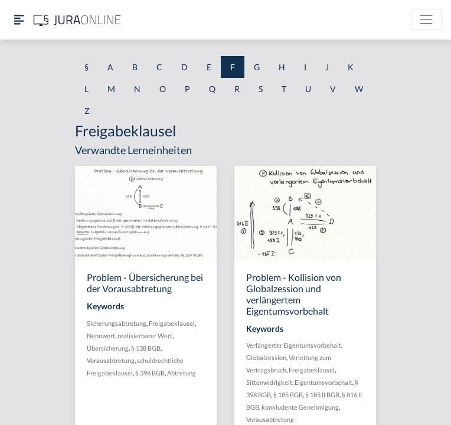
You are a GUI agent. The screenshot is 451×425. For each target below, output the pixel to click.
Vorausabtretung (111, 360)
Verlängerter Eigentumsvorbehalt (293, 345)
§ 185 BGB (288, 394)
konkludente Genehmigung (300, 407)
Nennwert (101, 335)
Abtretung (181, 373)
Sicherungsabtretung (116, 323)
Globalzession (266, 357)
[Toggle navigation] (426, 19)
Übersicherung (108, 348)
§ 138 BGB (146, 348)
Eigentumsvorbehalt (323, 382)
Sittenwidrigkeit (269, 382)
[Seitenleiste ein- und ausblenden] (18, 20)
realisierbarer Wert (144, 335)
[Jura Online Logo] (77, 20)
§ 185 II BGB (322, 394)
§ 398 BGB (150, 373)
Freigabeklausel (172, 323)
